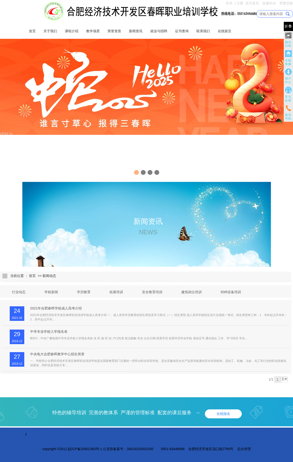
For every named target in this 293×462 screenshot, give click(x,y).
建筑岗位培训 (191, 292)
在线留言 (224, 31)
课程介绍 (71, 31)
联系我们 (203, 31)
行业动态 (18, 292)
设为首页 (252, 3)
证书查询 (182, 31)
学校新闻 (51, 292)
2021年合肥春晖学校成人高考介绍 (56, 308)
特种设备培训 (231, 292)
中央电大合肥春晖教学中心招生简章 (57, 354)
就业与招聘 (158, 31)
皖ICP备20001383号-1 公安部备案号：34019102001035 (110, 449)
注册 (239, 3)
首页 (32, 31)
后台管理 (244, 449)
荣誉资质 (114, 31)
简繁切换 (286, 3)
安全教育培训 (152, 292)
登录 (229, 3)
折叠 (288, 26)
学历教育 (84, 292)
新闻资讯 (135, 31)
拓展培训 (116, 292)
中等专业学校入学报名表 (48, 331)
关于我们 (50, 31)
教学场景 (93, 31)
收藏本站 (269, 3)
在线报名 (223, 414)
